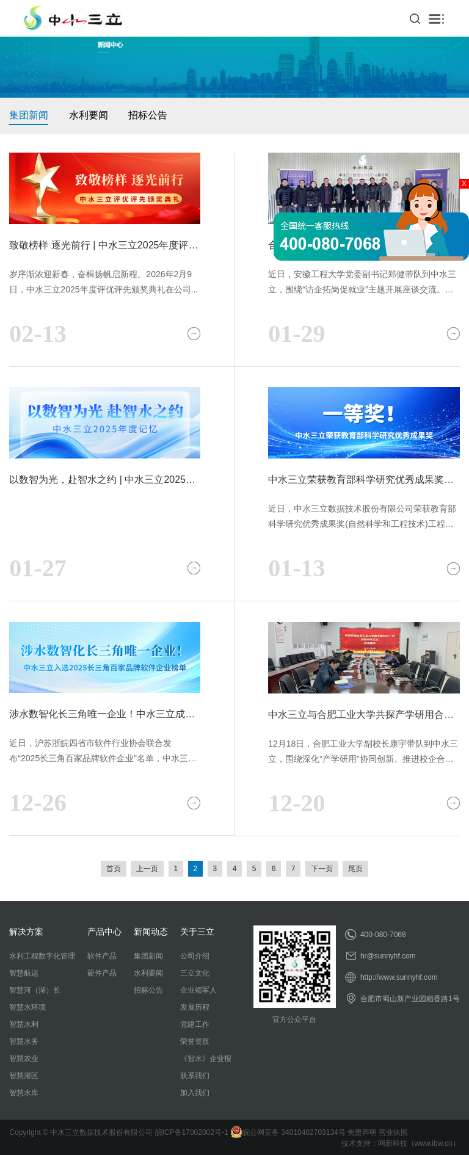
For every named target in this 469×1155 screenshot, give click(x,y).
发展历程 (194, 1007)
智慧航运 (23, 973)
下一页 (322, 868)
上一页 (147, 868)
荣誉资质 (194, 1041)
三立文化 (194, 973)
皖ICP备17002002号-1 (191, 1132)
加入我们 (194, 1092)
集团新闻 (28, 115)
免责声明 (362, 1132)
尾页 (355, 868)
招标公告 (147, 115)
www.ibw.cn (434, 1143)
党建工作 (194, 1024)
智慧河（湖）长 (34, 990)
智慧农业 (23, 1058)
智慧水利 (23, 1024)
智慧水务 (23, 1041)
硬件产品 (102, 973)
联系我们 (194, 1075)
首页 (113, 868)
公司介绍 (194, 956)
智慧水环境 (27, 1007)
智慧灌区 (23, 1075)
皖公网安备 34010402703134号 (288, 1132)
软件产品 (102, 956)
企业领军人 (198, 990)
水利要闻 (88, 115)
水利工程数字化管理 (42, 956)
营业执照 (393, 1132)
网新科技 (392, 1143)
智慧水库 (23, 1092)
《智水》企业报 (205, 1058)
